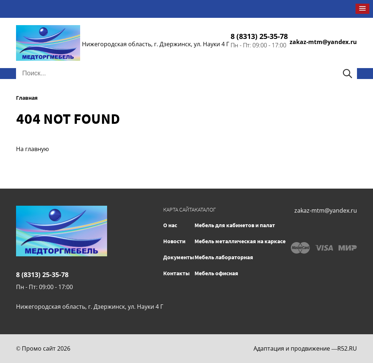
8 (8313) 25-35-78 (259, 36)
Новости (174, 241)
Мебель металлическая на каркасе (240, 241)
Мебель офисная (216, 273)
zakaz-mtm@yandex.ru (323, 42)
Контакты (176, 273)
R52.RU (347, 348)
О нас (170, 225)
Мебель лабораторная (224, 257)
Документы (178, 257)
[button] (362, 9)
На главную (32, 149)
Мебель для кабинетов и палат (235, 225)
